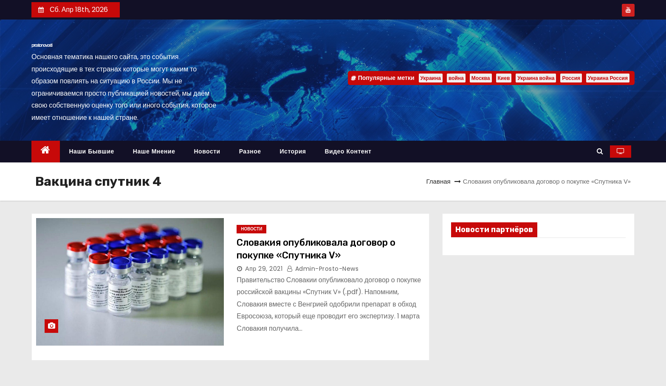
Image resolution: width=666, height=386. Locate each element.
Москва (480, 78)
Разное (250, 151)
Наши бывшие (91, 151)
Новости (207, 151)
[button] (600, 151)
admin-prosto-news (323, 268)
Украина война (535, 78)
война (456, 78)
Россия (571, 78)
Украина (430, 78)
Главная (438, 181)
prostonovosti (41, 45)
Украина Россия (608, 78)
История (293, 151)
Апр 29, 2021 (263, 268)
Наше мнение (154, 151)
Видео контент (348, 151)
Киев (504, 78)
